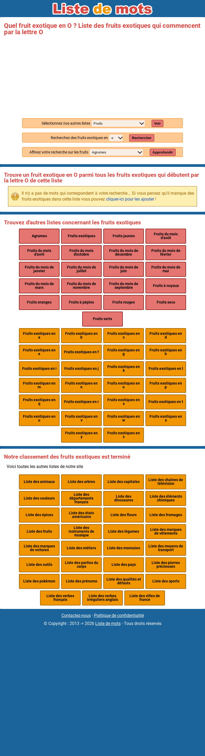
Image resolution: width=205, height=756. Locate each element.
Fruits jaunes (124, 236)
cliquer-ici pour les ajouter (130, 199)
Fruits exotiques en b (81, 335)
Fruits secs (166, 302)
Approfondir (162, 152)
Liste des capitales (124, 481)
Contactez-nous (76, 615)
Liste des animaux (39, 481)
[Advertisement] (102, 75)
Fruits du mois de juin (123, 269)
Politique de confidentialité (119, 615)
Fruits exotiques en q (39, 402)
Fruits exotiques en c (123, 335)
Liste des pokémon (39, 581)
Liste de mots (108, 623)
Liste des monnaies (123, 548)
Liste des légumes (123, 531)
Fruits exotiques (81, 236)
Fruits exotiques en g (123, 352)
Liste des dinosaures (123, 498)
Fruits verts (102, 319)
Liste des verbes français (60, 598)
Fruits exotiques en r (81, 402)
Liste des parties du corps (81, 565)
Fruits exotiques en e (39, 352)
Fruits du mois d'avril (39, 252)
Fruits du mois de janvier (39, 269)
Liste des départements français (81, 498)
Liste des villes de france (144, 598)
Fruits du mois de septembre (123, 286)
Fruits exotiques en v (81, 418)
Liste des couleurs (39, 498)
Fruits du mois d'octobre (81, 252)
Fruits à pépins (81, 302)
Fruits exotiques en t (165, 402)
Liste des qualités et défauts (124, 581)
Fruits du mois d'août (166, 236)
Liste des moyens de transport (165, 548)
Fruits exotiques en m (39, 385)
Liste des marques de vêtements (166, 531)
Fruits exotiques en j (81, 368)
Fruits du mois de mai (165, 269)
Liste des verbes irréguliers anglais (102, 598)
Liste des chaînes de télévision (165, 482)
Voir (157, 123)
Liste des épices (39, 515)
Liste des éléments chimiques (166, 498)
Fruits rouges (123, 302)
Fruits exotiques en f (81, 352)
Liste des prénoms (81, 581)
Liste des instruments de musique (81, 531)
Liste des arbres (81, 481)
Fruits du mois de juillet (81, 269)
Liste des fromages (165, 515)
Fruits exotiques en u (39, 418)
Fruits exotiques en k (123, 368)
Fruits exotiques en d (165, 335)
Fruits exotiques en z (123, 435)
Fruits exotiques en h (165, 352)
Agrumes (39, 236)
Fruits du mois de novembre (81, 286)
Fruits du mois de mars (39, 286)
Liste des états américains (81, 515)
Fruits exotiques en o (123, 385)
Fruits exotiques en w (123, 418)
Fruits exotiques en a (39, 335)
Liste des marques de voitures (39, 548)
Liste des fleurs (124, 515)
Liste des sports (165, 581)
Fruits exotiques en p (165, 385)
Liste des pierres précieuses (166, 565)
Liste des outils (39, 564)
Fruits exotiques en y (81, 435)
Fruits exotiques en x (165, 418)
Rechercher (141, 138)
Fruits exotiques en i (39, 368)
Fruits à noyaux (166, 285)
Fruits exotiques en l (166, 368)
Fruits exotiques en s (123, 402)
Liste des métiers (81, 548)
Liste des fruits (39, 531)
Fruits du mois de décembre (123, 252)
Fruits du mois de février (165, 252)
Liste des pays (124, 564)
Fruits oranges (39, 302)
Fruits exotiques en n (81, 385)
